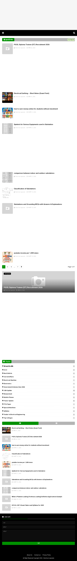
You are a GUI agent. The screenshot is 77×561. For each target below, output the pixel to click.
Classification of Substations (25, 189)
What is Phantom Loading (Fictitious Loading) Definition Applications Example (37, 496)
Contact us (37, 555)
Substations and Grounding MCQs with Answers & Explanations (38, 204)
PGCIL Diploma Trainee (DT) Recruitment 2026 (32, 45)
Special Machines (39, 407)
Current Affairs (39, 377)
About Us (29, 555)
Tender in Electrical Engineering (39, 414)
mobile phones (39, 397)
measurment (39, 394)
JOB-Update (39, 390)
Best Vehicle (39, 373)
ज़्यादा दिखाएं (70, 39)
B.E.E (39, 370)
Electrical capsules (20, 48)
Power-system (39, 401)
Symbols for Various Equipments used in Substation (33, 124)
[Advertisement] (38, 15)
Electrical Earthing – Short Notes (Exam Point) (31, 93)
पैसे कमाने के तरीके (39, 366)
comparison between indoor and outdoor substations (34, 173)
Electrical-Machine (39, 380)
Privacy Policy (47, 555)
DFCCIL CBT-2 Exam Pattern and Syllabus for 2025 (28, 505)
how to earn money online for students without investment (36, 109)
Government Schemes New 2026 (39, 387)
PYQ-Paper (39, 404)
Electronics (39, 383)
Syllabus (39, 411)
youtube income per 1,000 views (26, 253)
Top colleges (39, 418)
